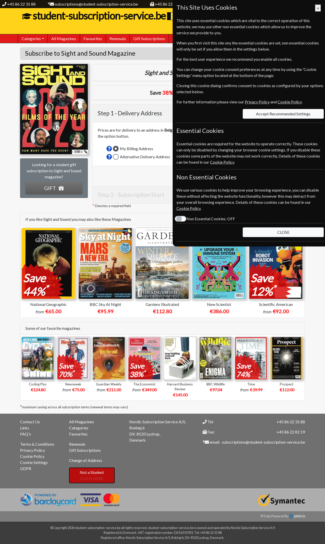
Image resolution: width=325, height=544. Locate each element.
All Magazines (63, 38)
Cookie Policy (32, 456)
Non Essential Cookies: (210, 218)
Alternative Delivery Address (145, 156)
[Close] (318, 8)
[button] (109, 148)
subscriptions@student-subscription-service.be (96, 4)
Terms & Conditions (37, 444)
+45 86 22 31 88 (21, 4)
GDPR (25, 468)
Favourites (93, 38)
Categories (78, 427)
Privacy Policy (32, 450)
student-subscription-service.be (98, 16)
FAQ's (25, 433)
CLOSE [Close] (283, 232)
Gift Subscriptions (149, 38)
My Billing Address (136, 148)
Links (24, 427)
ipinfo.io (297, 516)
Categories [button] (31, 38)
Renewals (117, 38)
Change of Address (85, 460)
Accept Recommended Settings (283, 113)
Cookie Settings (34, 462)
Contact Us (30, 421)
